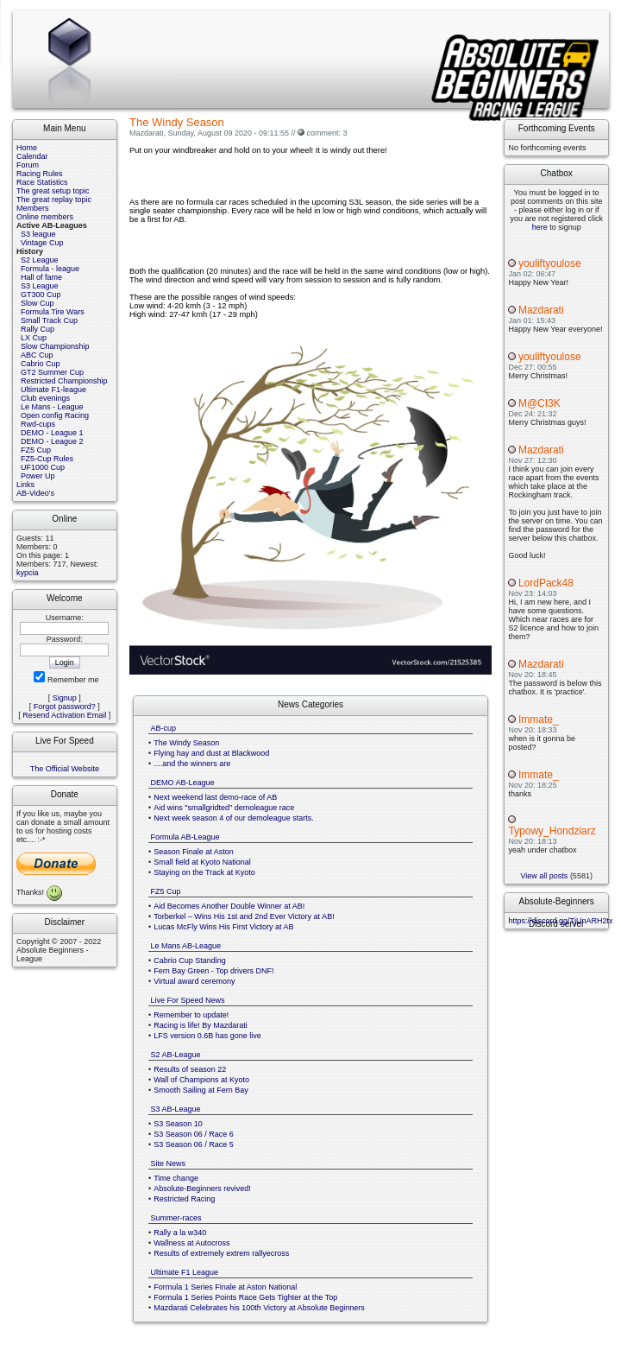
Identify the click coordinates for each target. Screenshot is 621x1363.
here (540, 227)
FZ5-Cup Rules (47, 458)
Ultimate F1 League (185, 1272)
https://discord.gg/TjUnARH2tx (560, 920)
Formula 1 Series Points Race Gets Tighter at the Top (245, 1297)
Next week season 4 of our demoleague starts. (234, 818)
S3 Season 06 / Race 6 (194, 1134)
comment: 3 (326, 133)
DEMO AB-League (183, 782)
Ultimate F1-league (53, 389)
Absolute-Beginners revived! (202, 1188)
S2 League (40, 260)
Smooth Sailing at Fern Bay (201, 1090)
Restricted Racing (184, 1199)
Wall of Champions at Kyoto (201, 1079)
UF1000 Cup (43, 467)
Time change (176, 1178)
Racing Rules (39, 173)
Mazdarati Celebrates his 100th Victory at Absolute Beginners (259, 1307)
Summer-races (176, 1218)
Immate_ (538, 719)
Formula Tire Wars (53, 311)
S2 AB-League (176, 1054)
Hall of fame (41, 277)
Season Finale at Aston (194, 851)
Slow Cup (37, 303)
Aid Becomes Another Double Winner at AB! (229, 906)
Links (25, 484)
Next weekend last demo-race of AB (215, 797)
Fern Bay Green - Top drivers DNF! (213, 971)
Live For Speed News (188, 1000)
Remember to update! (191, 1015)
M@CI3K (539, 403)
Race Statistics (42, 182)
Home (26, 147)
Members (32, 208)
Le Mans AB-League (186, 945)
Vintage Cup (42, 242)
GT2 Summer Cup (52, 372)
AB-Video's (35, 493)
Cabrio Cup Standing (190, 960)
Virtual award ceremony (194, 981)
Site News (168, 1163)
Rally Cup (37, 329)
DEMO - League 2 (52, 441)
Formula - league (50, 268)
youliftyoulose (549, 263)
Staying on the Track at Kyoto (204, 872)
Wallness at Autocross (191, 1243)
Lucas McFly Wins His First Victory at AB (223, 926)
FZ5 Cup (36, 450)
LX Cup (34, 337)
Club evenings (45, 398)
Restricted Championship (64, 381)
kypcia (27, 572)
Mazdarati (541, 310)
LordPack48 (546, 583)
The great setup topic (53, 191)
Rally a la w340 (180, 1232)
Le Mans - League (52, 407)
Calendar (32, 156)
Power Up (38, 476)
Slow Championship (55, 346)
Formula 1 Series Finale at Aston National (225, 1287)
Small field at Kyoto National (202, 862)
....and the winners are (192, 763)
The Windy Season (186, 743)
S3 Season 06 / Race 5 (194, 1144)
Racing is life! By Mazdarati (201, 1025)
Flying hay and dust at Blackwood (211, 753)
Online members (44, 216)
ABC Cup (37, 355)
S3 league (38, 234)
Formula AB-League (185, 837)
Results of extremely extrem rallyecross (221, 1253)
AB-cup (164, 728)
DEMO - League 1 (52, 432)
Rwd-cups (38, 424)
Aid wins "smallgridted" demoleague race (224, 807)
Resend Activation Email (64, 715)
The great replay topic (53, 199)
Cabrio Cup (40, 363)
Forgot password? (65, 706)
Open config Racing (55, 415)
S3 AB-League (176, 1109)
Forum (27, 165)
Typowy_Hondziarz (551, 831)
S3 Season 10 (178, 1123)
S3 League (40, 286)
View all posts (544, 876)
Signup (65, 698)
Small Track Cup (49, 320)
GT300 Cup (41, 294)
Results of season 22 (190, 1069)
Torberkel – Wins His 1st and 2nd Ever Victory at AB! (244, 916)
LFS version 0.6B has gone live (207, 1035)
